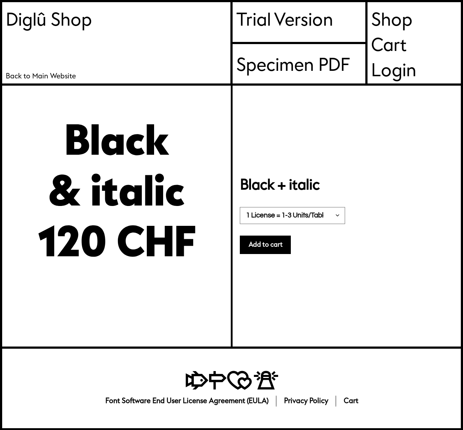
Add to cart (267, 245)
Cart (389, 45)
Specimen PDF (293, 65)
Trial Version (284, 20)
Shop (391, 20)
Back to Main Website (41, 76)
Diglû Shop (49, 20)
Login (393, 70)
